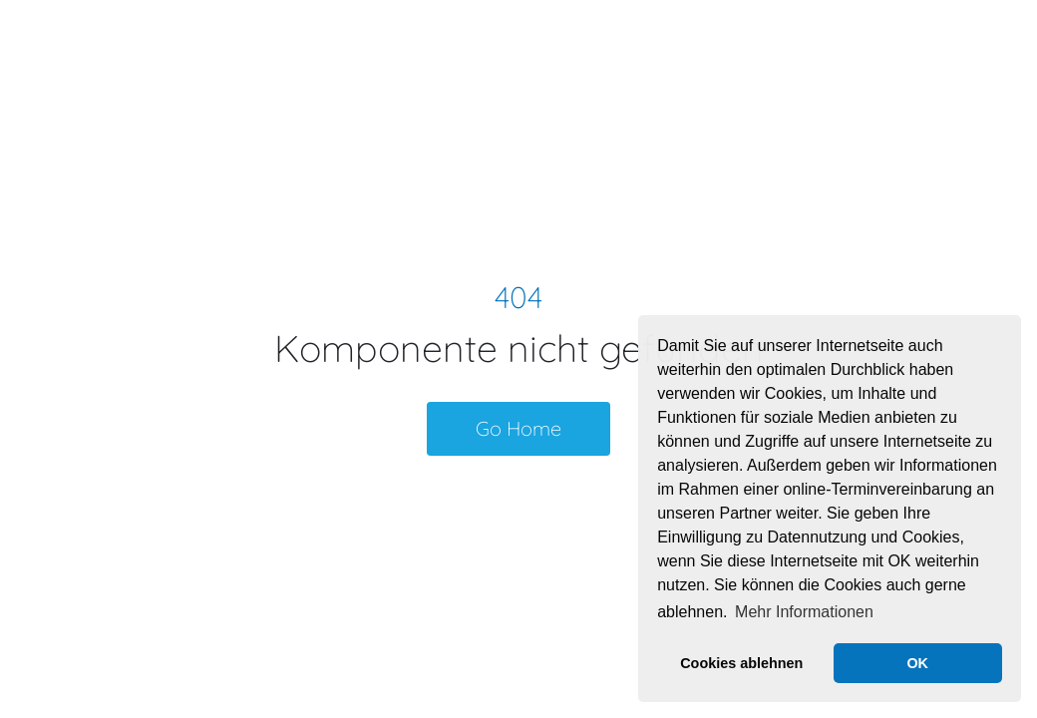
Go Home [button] (518, 428)
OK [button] (917, 663)
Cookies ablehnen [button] (741, 663)
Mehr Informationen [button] (804, 611)
